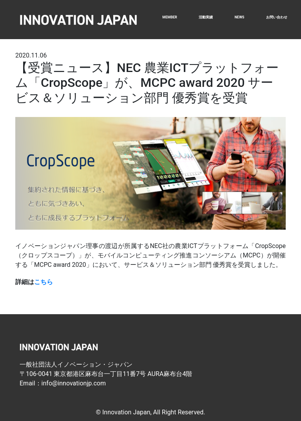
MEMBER (169, 17)
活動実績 (206, 17)
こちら (43, 282)
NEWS (239, 17)
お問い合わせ (276, 17)
